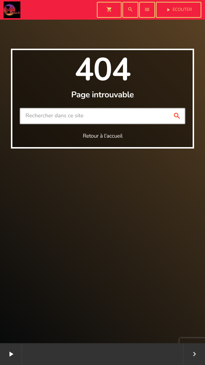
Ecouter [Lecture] (178, 10)
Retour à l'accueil (102, 136)
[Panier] (109, 10)
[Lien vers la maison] (12, 9)
